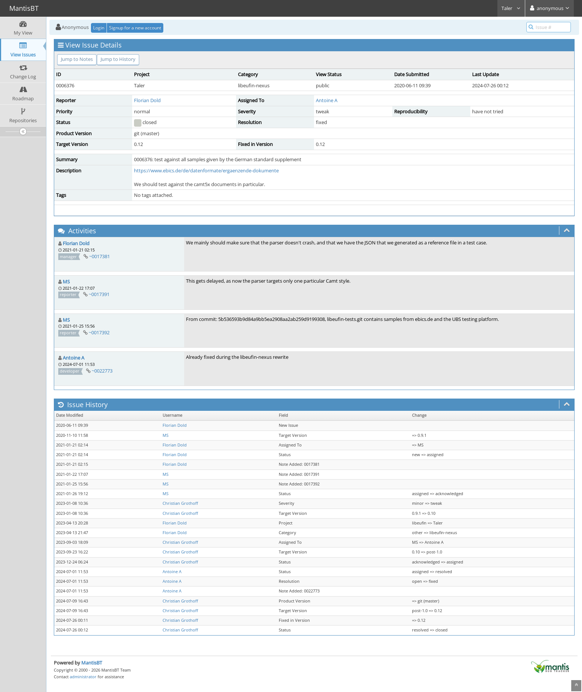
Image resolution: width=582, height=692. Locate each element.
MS (66, 281)
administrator (83, 676)
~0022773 (102, 370)
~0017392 (99, 332)
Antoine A (326, 100)
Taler (511, 8)
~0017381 (99, 256)
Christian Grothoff (180, 503)
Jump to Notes (77, 59)
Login (98, 28)
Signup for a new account (135, 28)
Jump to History (118, 59)
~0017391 (99, 294)
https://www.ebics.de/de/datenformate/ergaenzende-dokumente (206, 170)
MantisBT (91, 662)
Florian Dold (147, 100)
